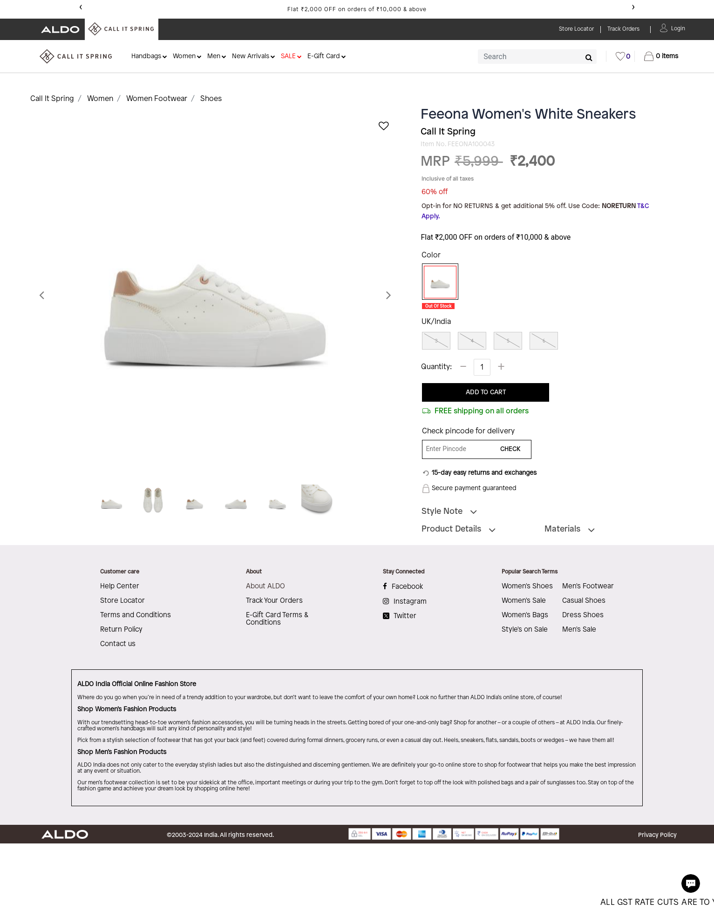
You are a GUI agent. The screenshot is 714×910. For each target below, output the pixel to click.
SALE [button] (288, 56)
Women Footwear (156, 99)
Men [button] (213, 56)
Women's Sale (524, 601)
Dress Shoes (583, 615)
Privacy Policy (657, 835)
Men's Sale (579, 630)
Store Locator (122, 601)
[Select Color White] (437, 282)
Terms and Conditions (135, 615)
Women (100, 99)
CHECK (510, 449)
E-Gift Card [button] (323, 56)
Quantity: (436, 367)
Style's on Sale (525, 630)
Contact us (118, 644)
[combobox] (537, 56)
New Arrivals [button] (250, 56)
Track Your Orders (274, 601)
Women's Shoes (527, 586)
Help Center (119, 586)
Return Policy (121, 630)
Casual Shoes (583, 601)
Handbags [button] (146, 56)
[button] (678, 27)
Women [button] (184, 56)
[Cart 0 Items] (661, 56)
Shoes (211, 99)
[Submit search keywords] (588, 57)
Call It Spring (52, 99)
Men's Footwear (588, 586)
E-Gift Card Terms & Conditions (277, 619)
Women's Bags (525, 615)
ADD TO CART (486, 392)
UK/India (436, 322)
